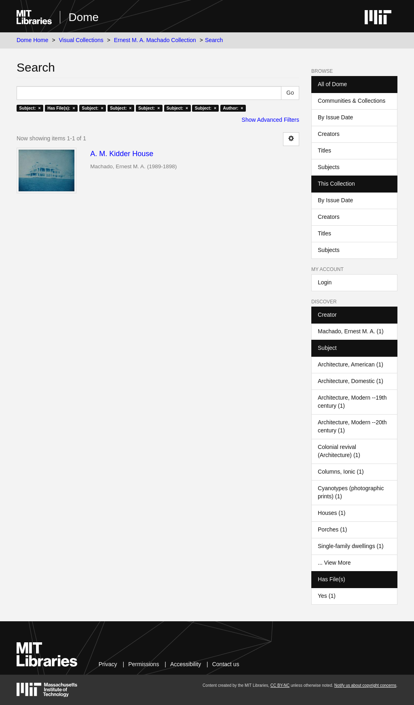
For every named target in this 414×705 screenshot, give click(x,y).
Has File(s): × (61, 108)
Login (325, 282)
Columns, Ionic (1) (341, 471)
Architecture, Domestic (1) (350, 381)
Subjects (329, 167)
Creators (329, 134)
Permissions (143, 664)
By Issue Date (335, 117)
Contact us (225, 664)
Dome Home (33, 40)
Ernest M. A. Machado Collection (155, 40)
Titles (324, 150)
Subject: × (29, 108)
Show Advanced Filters (270, 119)
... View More (334, 562)
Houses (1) (331, 513)
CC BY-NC (279, 685)
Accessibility (185, 664)
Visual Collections (81, 40)
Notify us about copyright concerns (365, 685)
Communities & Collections (351, 100)
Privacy (108, 664)
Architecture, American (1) (350, 364)
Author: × (233, 108)
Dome (83, 17)
